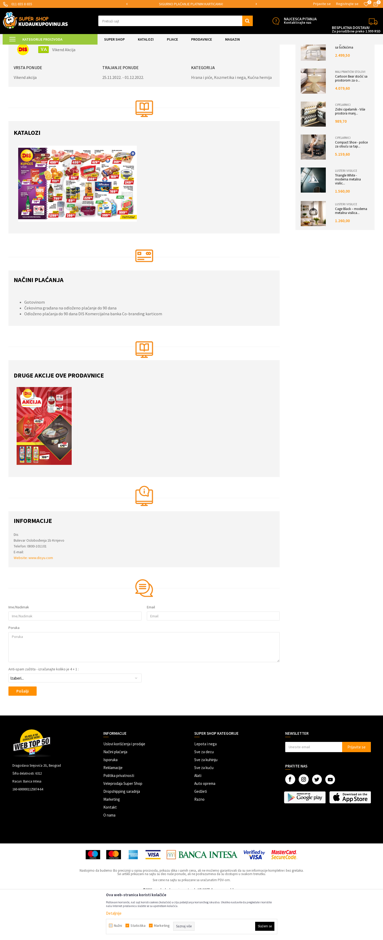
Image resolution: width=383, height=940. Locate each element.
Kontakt (110, 852)
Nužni (118, 925)
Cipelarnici (342, 149)
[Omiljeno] (366, 4)
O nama (109, 860)
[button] (175, 21)
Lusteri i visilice (345, 215)
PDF (366, 56)
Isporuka (110, 804)
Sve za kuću (204, 812)
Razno (199, 844)
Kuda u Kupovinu (22, 48)
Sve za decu (204, 796)
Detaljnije (114, 913)
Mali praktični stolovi (349, 116)
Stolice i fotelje (345, 83)
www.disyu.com (42, 602)
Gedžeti (200, 836)
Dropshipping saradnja (121, 836)
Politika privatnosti (118, 820)
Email (151, 651)
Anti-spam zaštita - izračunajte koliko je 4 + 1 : (45, 713)
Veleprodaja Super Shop (122, 828)
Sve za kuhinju (205, 804)
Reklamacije (113, 812)
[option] (191, 4)
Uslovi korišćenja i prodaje (124, 788)
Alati (197, 820)
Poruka (15, 672)
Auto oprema (204, 828)
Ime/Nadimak (20, 651)
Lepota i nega (205, 788)
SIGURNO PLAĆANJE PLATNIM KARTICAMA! (191, 4)
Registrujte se (347, 3)
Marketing (111, 844)
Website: (22, 602)
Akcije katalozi (48, 48)
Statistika (138, 925)
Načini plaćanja (115, 796)
